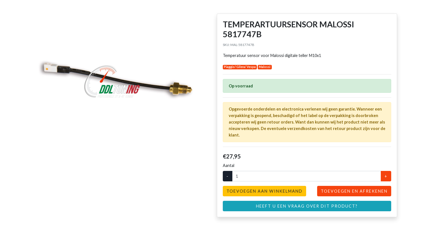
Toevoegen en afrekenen (354, 191)
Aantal (228, 165)
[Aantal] (306, 176)
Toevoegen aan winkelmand (264, 191)
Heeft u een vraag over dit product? (307, 206)
